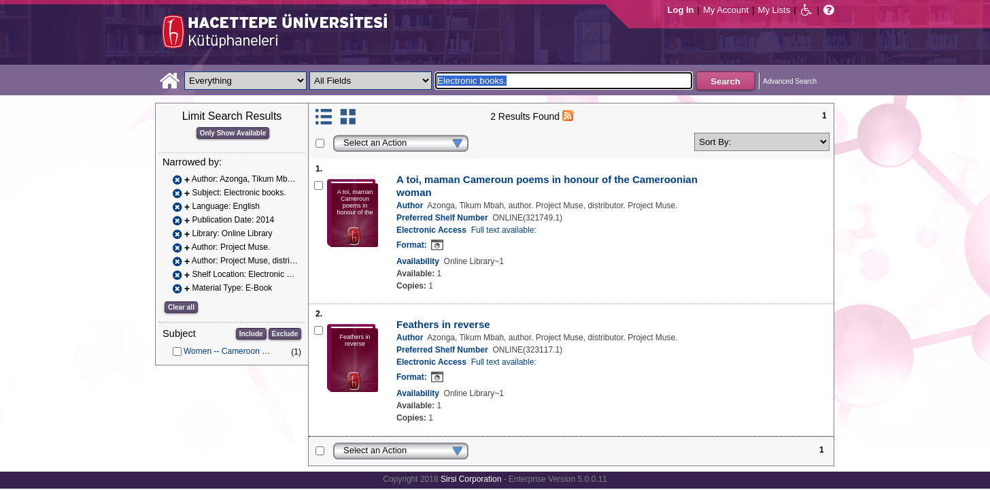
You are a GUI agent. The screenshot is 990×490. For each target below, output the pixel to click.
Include (251, 334)
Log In (681, 10)
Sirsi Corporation (471, 479)
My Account (726, 10)
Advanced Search (790, 81)
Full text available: (503, 230)
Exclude (285, 334)
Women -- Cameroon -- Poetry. (239, 351)
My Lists (774, 10)
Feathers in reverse (443, 324)
